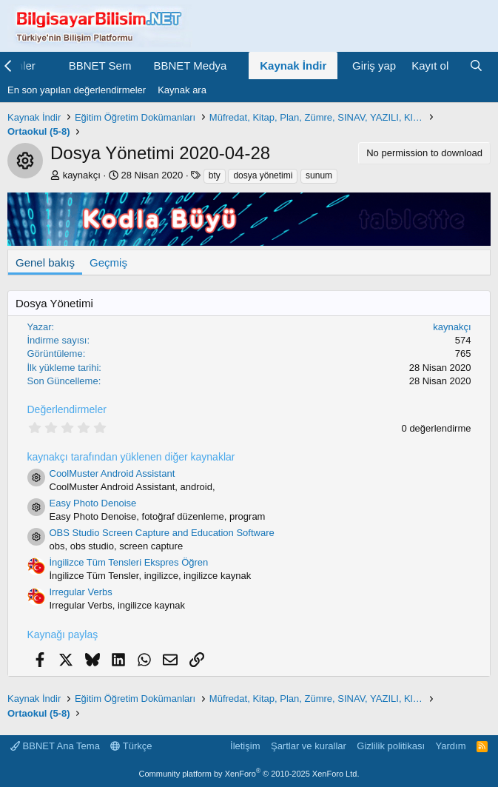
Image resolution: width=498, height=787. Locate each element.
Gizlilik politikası (391, 745)
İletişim (245, 745)
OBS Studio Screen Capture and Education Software (162, 532)
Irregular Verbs (81, 591)
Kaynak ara (182, 90)
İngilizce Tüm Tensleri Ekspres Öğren (129, 562)
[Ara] (476, 65)
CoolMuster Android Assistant (112, 473)
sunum (319, 175)
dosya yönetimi (262, 175)
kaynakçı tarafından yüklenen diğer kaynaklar (131, 457)
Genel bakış (45, 262)
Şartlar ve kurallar (308, 745)
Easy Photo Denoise (93, 503)
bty (215, 175)
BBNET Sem (100, 65)
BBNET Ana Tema (55, 745)
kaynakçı (82, 175)
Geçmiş (108, 262)
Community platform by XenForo (249, 773)
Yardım (451, 745)
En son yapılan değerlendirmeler (76, 90)
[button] (47, 65)
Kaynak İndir (293, 65)
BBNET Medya (189, 65)
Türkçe (131, 745)
